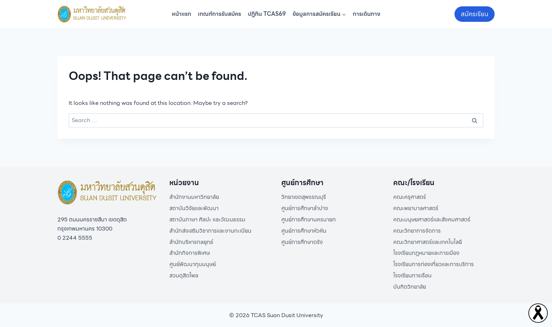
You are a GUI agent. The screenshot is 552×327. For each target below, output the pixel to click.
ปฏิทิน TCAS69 (267, 14)
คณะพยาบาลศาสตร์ (415, 208)
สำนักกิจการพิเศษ (189, 253)
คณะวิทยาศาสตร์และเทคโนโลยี (427, 242)
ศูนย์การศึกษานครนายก (308, 219)
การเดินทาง (366, 14)
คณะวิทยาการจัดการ (417, 230)
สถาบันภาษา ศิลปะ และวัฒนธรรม (207, 219)
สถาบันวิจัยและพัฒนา (194, 208)
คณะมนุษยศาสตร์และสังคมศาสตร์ (431, 219)
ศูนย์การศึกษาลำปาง (304, 208)
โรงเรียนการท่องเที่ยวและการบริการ (433, 264)
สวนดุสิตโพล (183, 275)
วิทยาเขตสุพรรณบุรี (303, 197)
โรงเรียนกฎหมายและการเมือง (426, 253)
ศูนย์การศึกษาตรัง (302, 242)
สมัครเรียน (474, 14)
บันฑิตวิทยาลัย (409, 286)
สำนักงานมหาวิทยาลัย (194, 197)
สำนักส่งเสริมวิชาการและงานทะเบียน (210, 230)
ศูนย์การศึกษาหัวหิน (303, 230)
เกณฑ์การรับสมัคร (219, 14)
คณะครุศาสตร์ (409, 197)
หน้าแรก (181, 14)
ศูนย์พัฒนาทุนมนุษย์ (192, 264)
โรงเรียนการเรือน (412, 275)
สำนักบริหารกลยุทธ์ (191, 242)
